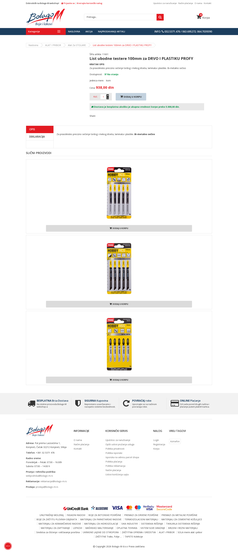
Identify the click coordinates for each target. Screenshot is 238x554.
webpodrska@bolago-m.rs (39, 475)
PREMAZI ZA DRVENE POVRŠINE (141, 515)
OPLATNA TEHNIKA (127, 528)
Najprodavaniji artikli (111, 31)
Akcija (89, 31)
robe (141, 400)
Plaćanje (190, 400)
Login (156, 440)
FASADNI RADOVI (76, 515)
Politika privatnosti (114, 448)
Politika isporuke (113, 452)
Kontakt (207, 3)
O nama (198, 3)
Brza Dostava (52, 400)
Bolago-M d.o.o (120, 546)
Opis (32, 129)
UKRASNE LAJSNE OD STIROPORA (101, 532)
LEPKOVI (77, 528)
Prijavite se (68, 3)
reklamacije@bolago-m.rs (54, 481)
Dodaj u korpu (119, 228)
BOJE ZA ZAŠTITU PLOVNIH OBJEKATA (56, 519)
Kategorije (34, 31)
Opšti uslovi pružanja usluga (119, 444)
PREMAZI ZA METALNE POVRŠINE (179, 515)
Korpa (203, 17)
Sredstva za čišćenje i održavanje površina (58, 532)
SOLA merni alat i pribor (190, 532)
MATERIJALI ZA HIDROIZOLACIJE (101, 523)
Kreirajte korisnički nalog (89, 3)
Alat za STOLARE (77, 45)
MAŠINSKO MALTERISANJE (99, 528)
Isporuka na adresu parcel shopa (122, 457)
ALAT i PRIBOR (53, 45)
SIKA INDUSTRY (129, 523)
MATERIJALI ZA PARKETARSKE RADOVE (100, 519)
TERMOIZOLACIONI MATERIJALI (141, 519)
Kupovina (96, 400)
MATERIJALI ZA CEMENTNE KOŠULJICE (181, 519)
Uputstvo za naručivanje (165, 3)
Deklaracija (37, 136)
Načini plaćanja (185, 3)
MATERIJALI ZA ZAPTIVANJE (55, 528)
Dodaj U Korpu (131, 96)
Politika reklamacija (115, 465)
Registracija (159, 444)
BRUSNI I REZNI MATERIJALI (183, 528)
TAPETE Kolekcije (134, 536)
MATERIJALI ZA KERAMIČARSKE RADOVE (59, 523)
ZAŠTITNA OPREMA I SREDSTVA (139, 532)
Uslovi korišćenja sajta (117, 474)
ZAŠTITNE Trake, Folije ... (108, 536)
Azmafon (175, 441)
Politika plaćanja (113, 461)
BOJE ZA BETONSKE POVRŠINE (104, 515)
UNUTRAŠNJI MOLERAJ (52, 515)
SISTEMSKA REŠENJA (152, 523)
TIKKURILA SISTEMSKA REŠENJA (183, 523)
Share (92, 115)
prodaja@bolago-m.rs (47, 486)
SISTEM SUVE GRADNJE (152, 528)
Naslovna (74, 31)
